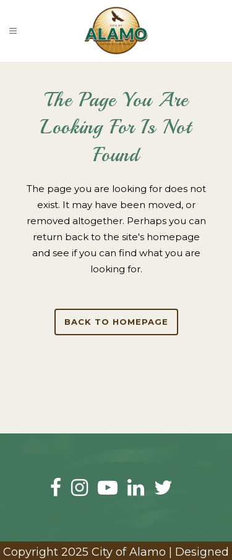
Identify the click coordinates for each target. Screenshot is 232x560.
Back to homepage (116, 322)
